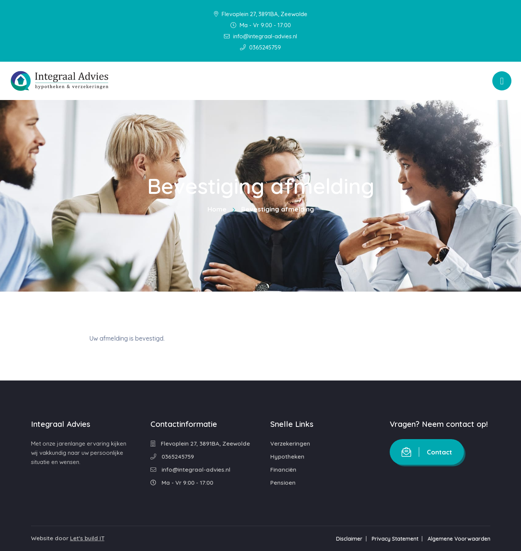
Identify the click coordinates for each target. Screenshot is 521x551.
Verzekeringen (290, 443)
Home (217, 209)
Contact (427, 452)
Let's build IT (87, 538)
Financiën (283, 469)
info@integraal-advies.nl (260, 36)
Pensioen (283, 482)
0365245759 (260, 47)
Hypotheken (287, 456)
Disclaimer (349, 538)
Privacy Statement (395, 538)
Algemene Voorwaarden (459, 538)
